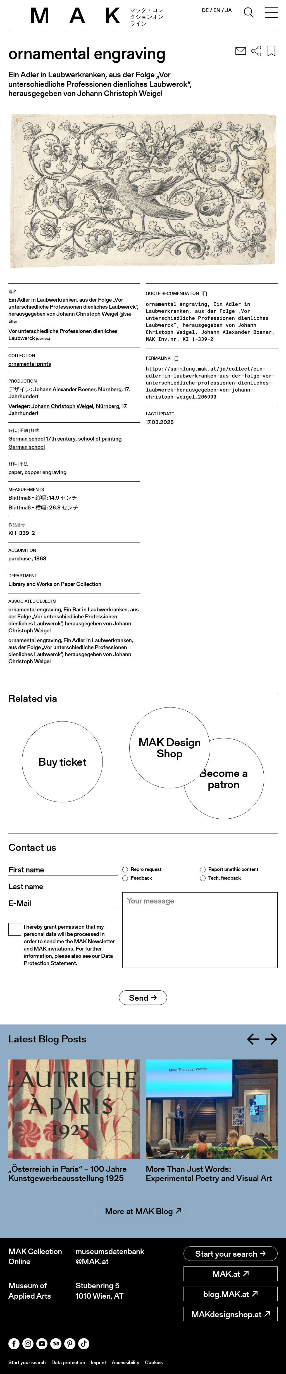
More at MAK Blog (143, 1211)
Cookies (154, 1362)
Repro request (146, 869)
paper (15, 472)
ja (228, 10)
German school (26, 446)
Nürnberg (109, 389)
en (216, 10)
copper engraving (45, 472)
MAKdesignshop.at (230, 1314)
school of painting (99, 438)
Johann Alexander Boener (64, 389)
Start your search (230, 1253)
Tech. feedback (224, 878)
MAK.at (230, 1274)
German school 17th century (42, 438)
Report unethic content (233, 869)
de (205, 10)
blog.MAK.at (230, 1294)
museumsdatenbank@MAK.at (109, 1256)
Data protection (68, 1362)
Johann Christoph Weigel (62, 406)
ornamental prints (29, 363)
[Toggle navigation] (271, 13)
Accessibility (125, 1362)
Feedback (141, 878)
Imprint (98, 1362)
